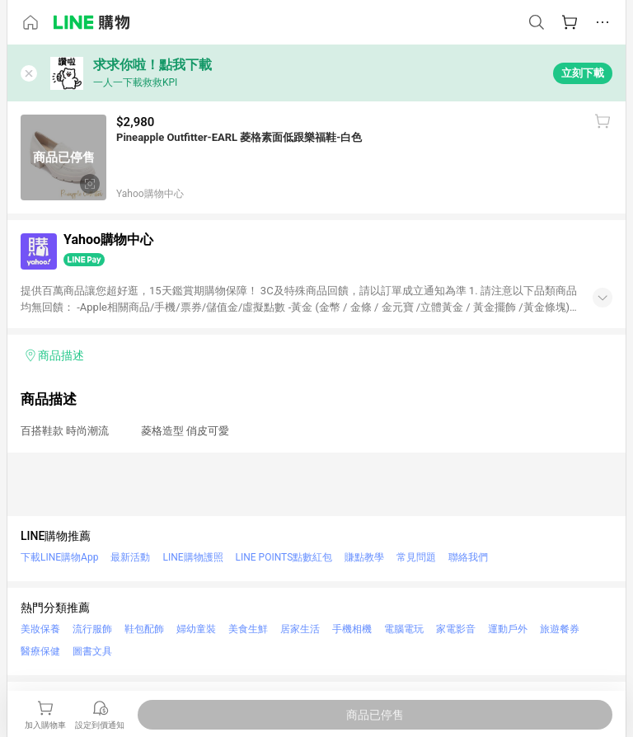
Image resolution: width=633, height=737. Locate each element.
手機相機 (352, 629)
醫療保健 (40, 651)
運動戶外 (508, 629)
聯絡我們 (468, 557)
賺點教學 (364, 557)
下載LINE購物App (59, 557)
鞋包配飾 (144, 629)
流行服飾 (92, 629)
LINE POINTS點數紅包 (284, 557)
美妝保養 (40, 629)
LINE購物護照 (192, 557)
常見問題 (416, 557)
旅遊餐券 (559, 629)
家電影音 (456, 629)
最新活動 (130, 557)
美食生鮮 (248, 629)
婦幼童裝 (196, 629)
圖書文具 (92, 651)
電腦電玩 (404, 629)
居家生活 (300, 629)
